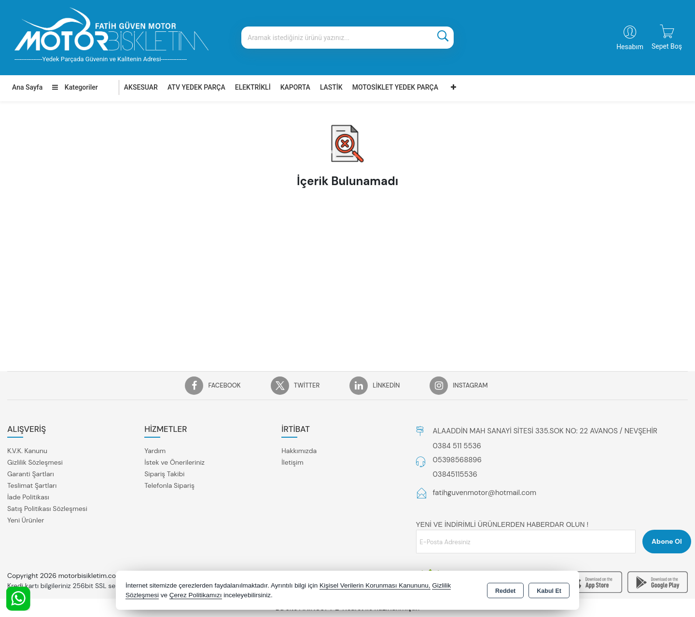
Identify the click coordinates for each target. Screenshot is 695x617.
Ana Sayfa (27, 87)
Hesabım (629, 47)
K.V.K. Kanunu (27, 450)
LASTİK (331, 87)
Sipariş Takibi (164, 473)
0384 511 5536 (457, 446)
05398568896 (457, 460)
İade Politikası (28, 497)
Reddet (505, 591)
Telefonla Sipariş (169, 485)
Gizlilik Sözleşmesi (35, 462)
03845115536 (455, 474)
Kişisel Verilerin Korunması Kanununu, (375, 585)
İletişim (292, 462)
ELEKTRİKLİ (253, 87)
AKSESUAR (141, 87)
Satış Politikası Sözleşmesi (47, 508)
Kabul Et (549, 591)
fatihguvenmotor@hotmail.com (485, 492)
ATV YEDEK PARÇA (196, 87)
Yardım (155, 450)
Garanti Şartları (30, 473)
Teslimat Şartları (31, 485)
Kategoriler (74, 87)
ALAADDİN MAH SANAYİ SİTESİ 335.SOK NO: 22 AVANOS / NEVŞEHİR (545, 431)
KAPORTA (295, 87)
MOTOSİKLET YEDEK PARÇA (395, 87)
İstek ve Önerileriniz (174, 462)
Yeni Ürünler (25, 520)
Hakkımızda (299, 450)
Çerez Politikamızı (195, 595)
